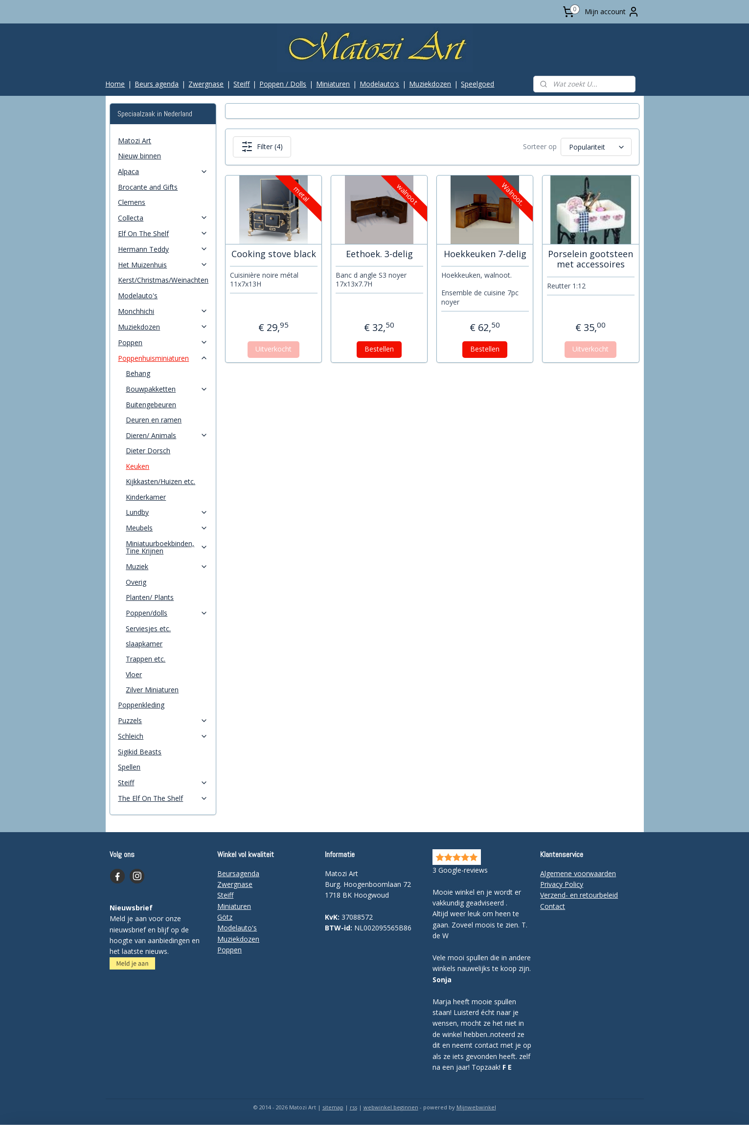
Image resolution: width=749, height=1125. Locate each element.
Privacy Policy (561, 884)
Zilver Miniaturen (152, 689)
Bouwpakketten (167, 389)
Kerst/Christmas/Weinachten (163, 280)
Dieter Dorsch (148, 450)
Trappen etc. (145, 658)
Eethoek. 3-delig (379, 254)
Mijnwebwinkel (476, 1107)
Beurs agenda (157, 83)
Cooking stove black (273, 254)
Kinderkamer (146, 497)
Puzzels (163, 720)
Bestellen (379, 348)
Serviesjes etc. (148, 628)
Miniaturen (333, 83)
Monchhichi (163, 311)
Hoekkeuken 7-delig (485, 254)
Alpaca (163, 171)
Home (115, 83)
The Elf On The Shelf (163, 798)
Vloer (134, 674)
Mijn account (612, 12)
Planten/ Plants (150, 597)
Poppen (163, 342)
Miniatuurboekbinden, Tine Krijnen (167, 547)
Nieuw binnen (139, 155)
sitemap (332, 1107)
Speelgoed (477, 83)
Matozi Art (134, 140)
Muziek (167, 566)
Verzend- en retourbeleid (579, 895)
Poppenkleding (141, 704)
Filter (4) (262, 147)
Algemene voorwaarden (578, 873)
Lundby (167, 512)
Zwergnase (206, 83)
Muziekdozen (430, 83)
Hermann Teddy (163, 249)
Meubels (167, 527)
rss (353, 1107)
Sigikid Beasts (139, 751)
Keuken (137, 466)
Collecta (163, 217)
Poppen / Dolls (282, 83)
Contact (552, 906)
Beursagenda (238, 873)
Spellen (129, 767)
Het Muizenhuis (163, 264)
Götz (224, 917)
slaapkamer (144, 643)
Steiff (241, 83)
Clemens (131, 202)
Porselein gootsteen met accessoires (590, 259)
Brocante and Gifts (148, 187)
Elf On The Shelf (163, 233)
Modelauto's (379, 83)
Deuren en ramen (154, 419)
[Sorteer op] (596, 146)
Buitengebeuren (151, 404)
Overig (136, 582)
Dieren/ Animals (167, 435)
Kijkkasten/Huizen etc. (160, 481)
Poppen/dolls (167, 613)
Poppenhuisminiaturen (163, 358)
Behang (138, 373)
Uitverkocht (273, 348)
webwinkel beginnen (390, 1107)
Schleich (163, 736)
